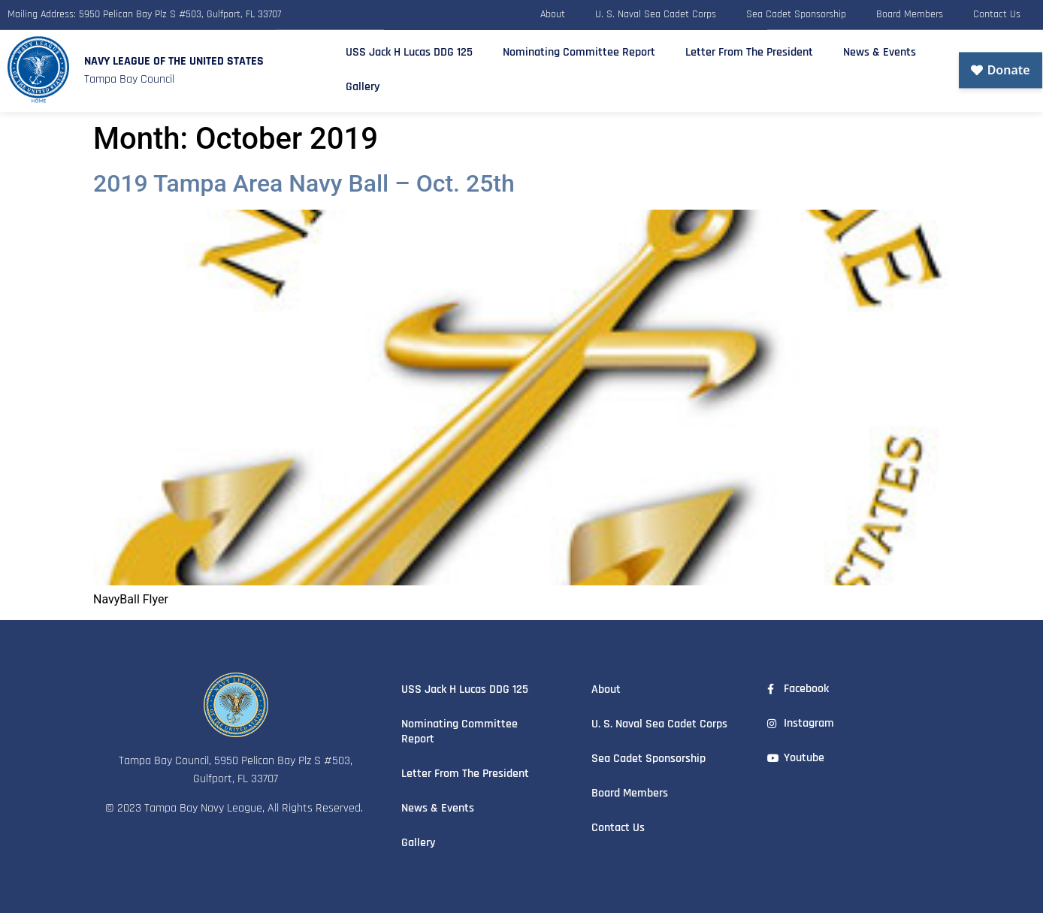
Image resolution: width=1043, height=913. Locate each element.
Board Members (909, 13)
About (552, 13)
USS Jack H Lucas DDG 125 (409, 48)
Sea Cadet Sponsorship (796, 13)
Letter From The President (749, 48)
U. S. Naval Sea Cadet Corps (655, 13)
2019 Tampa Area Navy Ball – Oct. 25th (304, 183)
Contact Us (996, 13)
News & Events (879, 48)
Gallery (362, 83)
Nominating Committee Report (579, 48)
